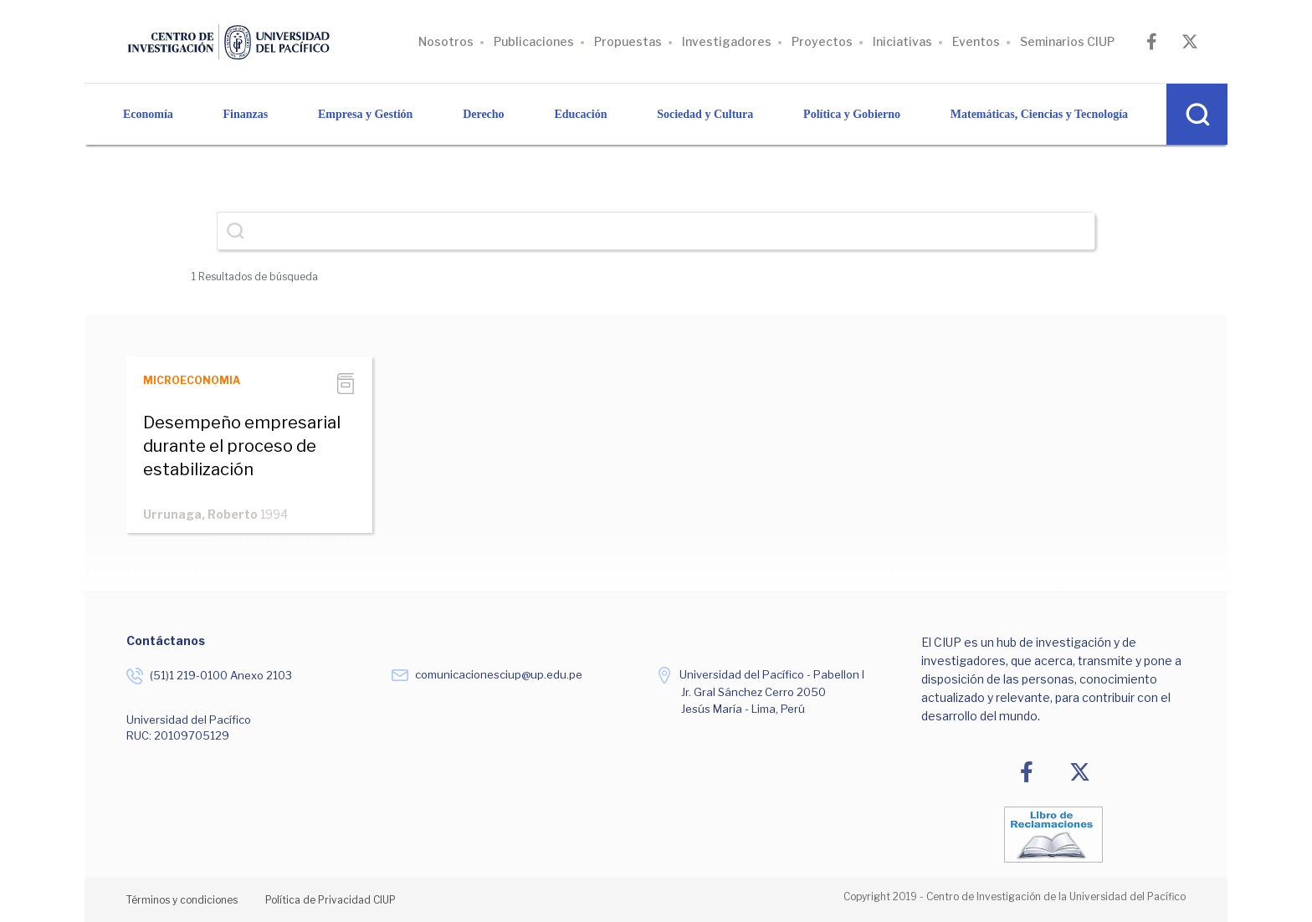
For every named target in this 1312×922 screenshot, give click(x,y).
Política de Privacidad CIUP (330, 900)
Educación (580, 114)
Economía (148, 114)
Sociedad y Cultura (705, 114)
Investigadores (726, 41)
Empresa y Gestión (365, 114)
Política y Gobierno (851, 114)
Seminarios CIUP (1067, 41)
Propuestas (628, 41)
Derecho (484, 114)
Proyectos (822, 41)
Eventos (976, 41)
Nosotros (446, 41)
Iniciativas (902, 41)
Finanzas (246, 114)
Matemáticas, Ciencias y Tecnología (1039, 114)
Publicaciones (534, 41)
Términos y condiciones (182, 900)
